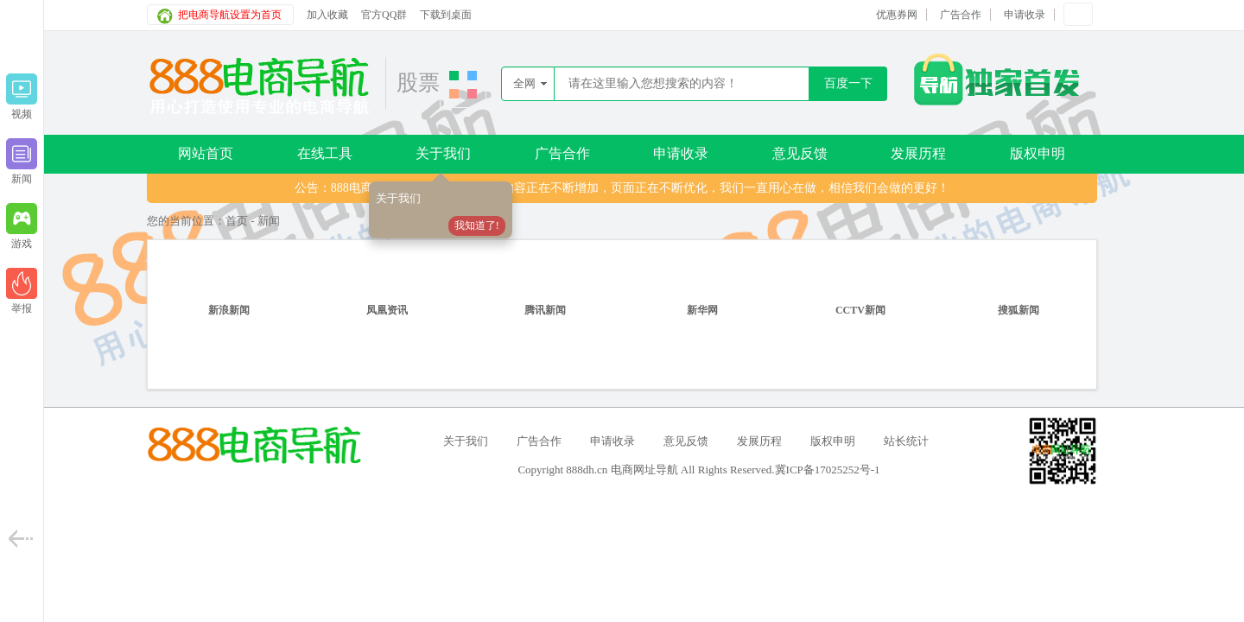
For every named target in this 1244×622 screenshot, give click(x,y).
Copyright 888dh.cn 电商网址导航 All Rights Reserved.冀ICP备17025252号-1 (698, 469)
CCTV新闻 (860, 310)
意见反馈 (800, 153)
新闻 (268, 220)
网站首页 (205, 153)
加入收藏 (327, 15)
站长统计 (906, 441)
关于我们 (443, 153)
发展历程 (918, 153)
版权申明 (1037, 153)
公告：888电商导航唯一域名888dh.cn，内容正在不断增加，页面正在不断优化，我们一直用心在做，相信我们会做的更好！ (622, 187)
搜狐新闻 (1018, 310)
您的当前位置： (186, 220)
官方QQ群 (384, 15)
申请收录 (1024, 15)
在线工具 (324, 153)
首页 (236, 220)
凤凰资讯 (387, 310)
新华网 (702, 310)
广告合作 (960, 15)
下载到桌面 (446, 15)
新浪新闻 (229, 310)
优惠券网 (896, 15)
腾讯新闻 (545, 310)
